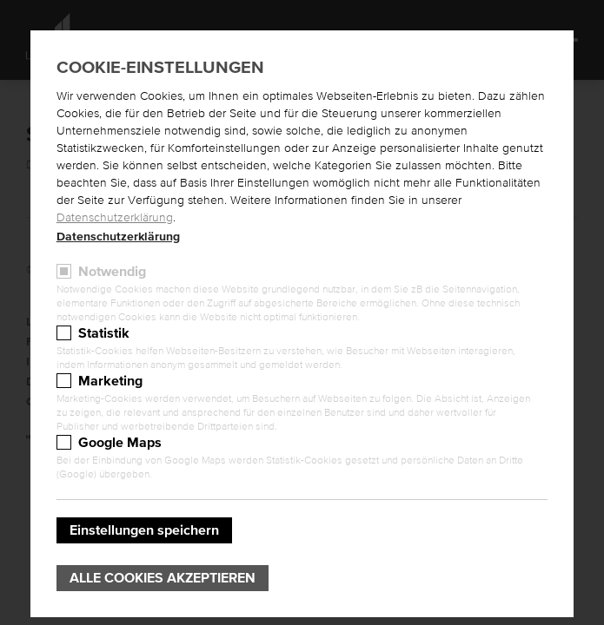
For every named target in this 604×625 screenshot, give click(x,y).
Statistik (103, 333)
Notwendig (112, 272)
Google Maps (120, 443)
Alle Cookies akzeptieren (163, 578)
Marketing (110, 381)
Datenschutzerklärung (114, 218)
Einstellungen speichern (144, 530)
